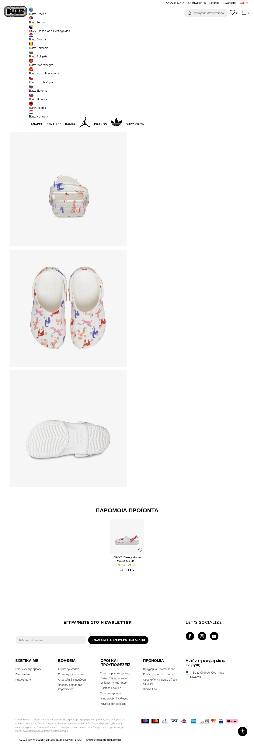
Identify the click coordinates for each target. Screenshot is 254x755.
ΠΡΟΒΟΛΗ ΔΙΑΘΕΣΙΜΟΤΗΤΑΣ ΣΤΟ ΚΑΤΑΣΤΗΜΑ (184, 125)
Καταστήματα (23, 693)
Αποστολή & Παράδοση (72, 693)
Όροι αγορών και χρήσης (115, 686)
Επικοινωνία (23, 687)
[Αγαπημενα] (234, 14)
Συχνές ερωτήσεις (68, 682)
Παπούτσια (57, 30)
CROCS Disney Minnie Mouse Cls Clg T (127, 570)
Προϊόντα (44, 30)
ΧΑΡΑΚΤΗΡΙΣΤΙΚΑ (184, 113)
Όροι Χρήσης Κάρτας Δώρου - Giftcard (161, 695)
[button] (206, 13)
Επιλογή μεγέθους (145, 62)
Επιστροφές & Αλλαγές (114, 711)
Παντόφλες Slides (94, 30)
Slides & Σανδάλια (74, 30)
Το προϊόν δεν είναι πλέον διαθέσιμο (164, 90)
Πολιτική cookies (111, 701)
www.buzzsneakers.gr (43, 753)
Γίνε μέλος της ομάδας (29, 682)
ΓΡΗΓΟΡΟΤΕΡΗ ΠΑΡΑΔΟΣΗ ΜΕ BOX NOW (115, 24)
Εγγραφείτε (229, 3)
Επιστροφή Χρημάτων (71, 687)
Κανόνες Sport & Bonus (158, 687)
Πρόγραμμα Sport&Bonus (159, 682)
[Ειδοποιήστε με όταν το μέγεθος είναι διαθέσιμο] (140, 68)
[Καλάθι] (245, 14)
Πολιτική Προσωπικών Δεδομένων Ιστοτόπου (114, 694)
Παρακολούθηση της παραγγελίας (70, 700)
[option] (127, 24)
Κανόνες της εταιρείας (113, 717)
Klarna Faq (150, 702)
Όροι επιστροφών (111, 706)
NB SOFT (78, 753)
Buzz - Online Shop (26, 30)
